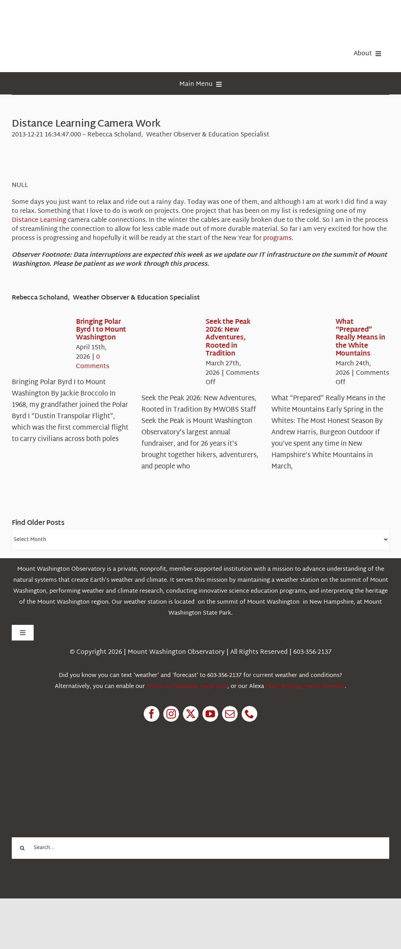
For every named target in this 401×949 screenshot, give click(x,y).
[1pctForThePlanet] (70, 766)
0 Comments (92, 362)
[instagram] (171, 714)
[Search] (22, 848)
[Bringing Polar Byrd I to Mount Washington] (40, 341)
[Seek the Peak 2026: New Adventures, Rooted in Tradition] (169, 341)
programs (277, 238)
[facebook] (151, 714)
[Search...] (200, 848)
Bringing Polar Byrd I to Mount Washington (101, 330)
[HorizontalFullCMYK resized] (70, 15)
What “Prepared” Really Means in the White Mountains (360, 338)
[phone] (249, 714)
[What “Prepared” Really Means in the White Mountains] (299, 341)
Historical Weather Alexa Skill (187, 686)
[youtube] (210, 714)
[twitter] (191, 714)
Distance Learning (39, 220)
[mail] (230, 714)
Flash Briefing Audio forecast (305, 686)
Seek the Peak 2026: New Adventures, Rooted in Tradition (228, 338)
